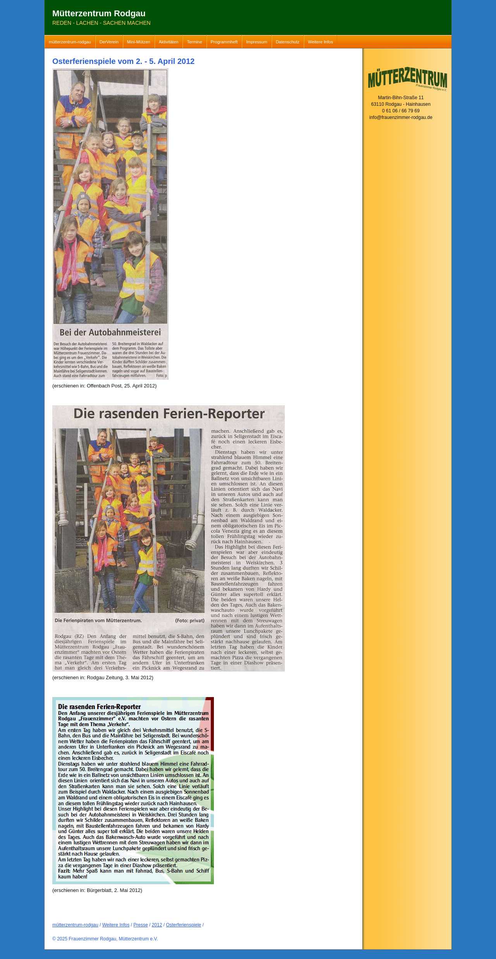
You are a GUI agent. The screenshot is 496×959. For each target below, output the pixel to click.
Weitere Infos (320, 42)
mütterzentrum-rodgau (70, 42)
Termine (194, 42)
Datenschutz (288, 42)
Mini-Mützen (138, 42)
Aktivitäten (169, 42)
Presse (140, 925)
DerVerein (109, 42)
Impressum (256, 42)
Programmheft (224, 42)
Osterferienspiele (183, 925)
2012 (157, 925)
